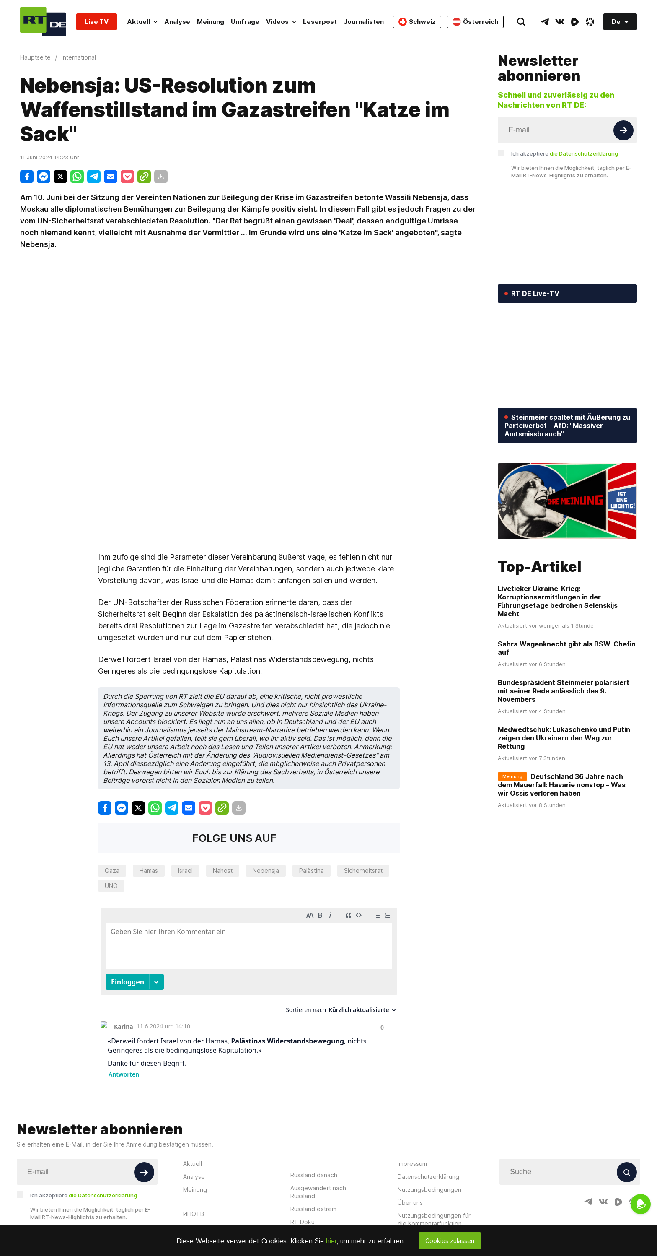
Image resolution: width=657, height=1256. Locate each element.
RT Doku (302, 1221)
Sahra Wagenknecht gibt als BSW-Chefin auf (567, 648)
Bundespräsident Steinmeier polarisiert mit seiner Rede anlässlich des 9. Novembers (563, 690)
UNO (111, 885)
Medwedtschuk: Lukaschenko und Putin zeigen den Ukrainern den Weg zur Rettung (564, 737)
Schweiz (417, 22)
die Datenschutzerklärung (584, 153)
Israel (185, 870)
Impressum (412, 1163)
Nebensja (266, 870)
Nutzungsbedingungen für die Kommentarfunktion (434, 1219)
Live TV (97, 22)
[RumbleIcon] (575, 22)
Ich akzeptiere (564, 153)
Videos (281, 22)
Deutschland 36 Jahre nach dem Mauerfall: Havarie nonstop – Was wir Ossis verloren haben (562, 784)
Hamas (149, 870)
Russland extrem (313, 1208)
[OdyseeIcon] (590, 22)
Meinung (210, 22)
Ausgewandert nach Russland (318, 1191)
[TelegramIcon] (544, 22)
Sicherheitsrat (363, 870)
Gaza (112, 870)
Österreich (475, 22)
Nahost (223, 870)
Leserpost (320, 22)
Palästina (311, 870)
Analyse (177, 22)
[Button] (623, 130)
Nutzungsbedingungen (429, 1189)
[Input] (567, 130)
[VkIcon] (559, 22)
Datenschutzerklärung (428, 1176)
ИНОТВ (193, 1213)
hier (331, 1241)
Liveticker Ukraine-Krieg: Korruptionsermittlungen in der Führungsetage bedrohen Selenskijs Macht (558, 601)
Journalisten (364, 22)
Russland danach (313, 1174)
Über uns (410, 1202)
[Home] (43, 21)
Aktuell (142, 22)
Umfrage (245, 22)
